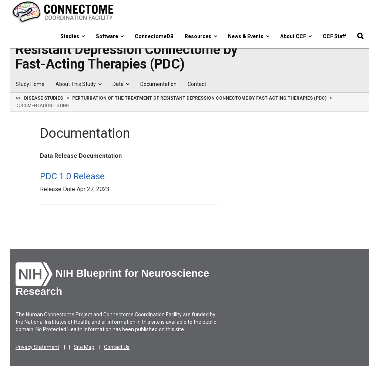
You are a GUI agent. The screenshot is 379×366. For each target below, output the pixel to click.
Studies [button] (72, 36)
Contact (197, 84)
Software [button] (110, 36)
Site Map (84, 347)
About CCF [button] (296, 36)
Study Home (30, 84)
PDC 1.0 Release (72, 176)
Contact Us (117, 347)
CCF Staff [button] (334, 36)
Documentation (158, 84)
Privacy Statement (37, 347)
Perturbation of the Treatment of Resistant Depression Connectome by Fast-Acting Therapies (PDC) (127, 50)
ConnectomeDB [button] (154, 36)
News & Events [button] (248, 36)
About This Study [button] (78, 84)
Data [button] (121, 84)
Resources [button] (201, 36)
